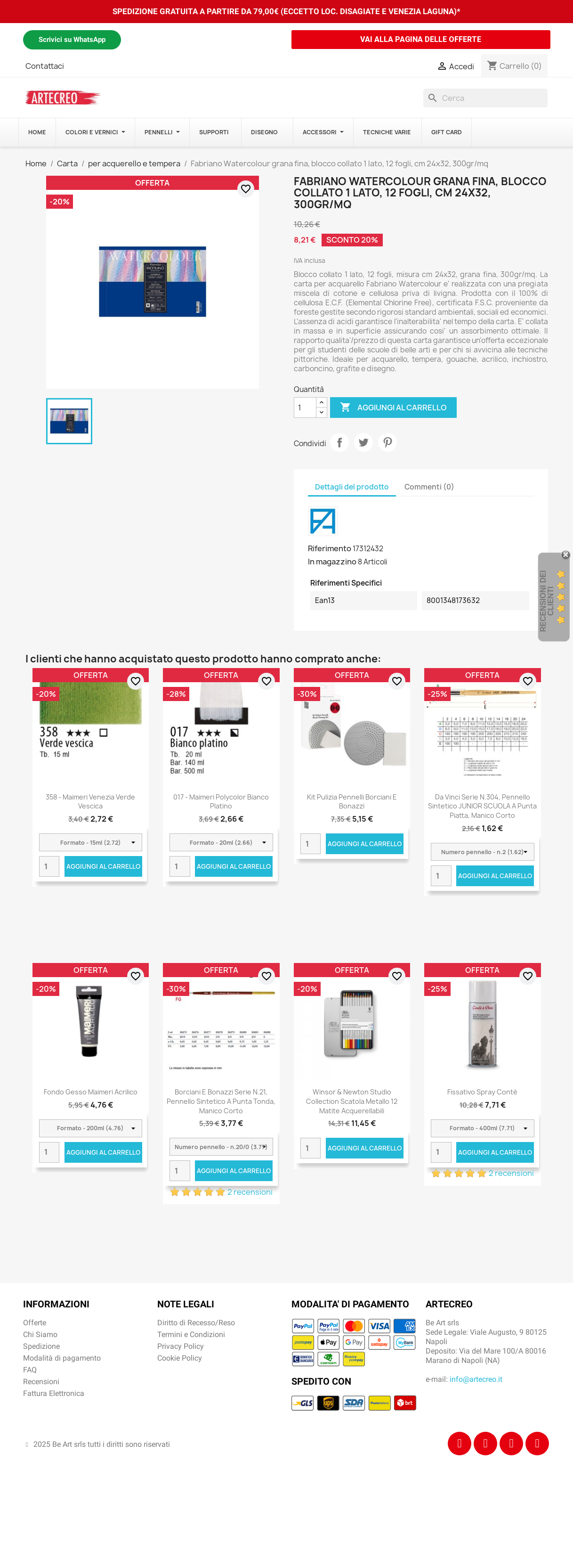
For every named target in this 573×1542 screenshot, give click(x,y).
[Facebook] (459, 1443)
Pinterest (387, 442)
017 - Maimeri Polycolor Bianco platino (221, 801)
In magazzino (332, 561)
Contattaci (44, 66)
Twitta (363, 442)
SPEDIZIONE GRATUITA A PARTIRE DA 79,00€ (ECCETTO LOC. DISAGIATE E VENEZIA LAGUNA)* (286, 11)
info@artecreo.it (476, 1379)
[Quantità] (305, 407)
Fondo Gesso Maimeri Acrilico (90, 1091)
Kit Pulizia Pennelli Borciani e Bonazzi (352, 801)
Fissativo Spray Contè (482, 1091)
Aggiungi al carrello (393, 407)
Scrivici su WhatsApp (72, 39)
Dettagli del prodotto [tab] (352, 487)
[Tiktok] (511, 1443)
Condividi (339, 442)
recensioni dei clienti (547, 601)
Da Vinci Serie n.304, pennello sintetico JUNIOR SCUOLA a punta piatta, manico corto (482, 806)
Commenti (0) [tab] (429, 487)
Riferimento (329, 548)
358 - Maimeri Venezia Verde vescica (90, 801)
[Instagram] (485, 1443)
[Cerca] (485, 98)
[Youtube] (537, 1443)
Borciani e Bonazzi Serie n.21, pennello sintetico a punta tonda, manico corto (221, 1101)
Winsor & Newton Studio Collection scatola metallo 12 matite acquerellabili (351, 1101)
